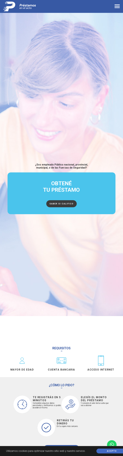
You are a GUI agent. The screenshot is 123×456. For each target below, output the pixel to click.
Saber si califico (61, 204)
